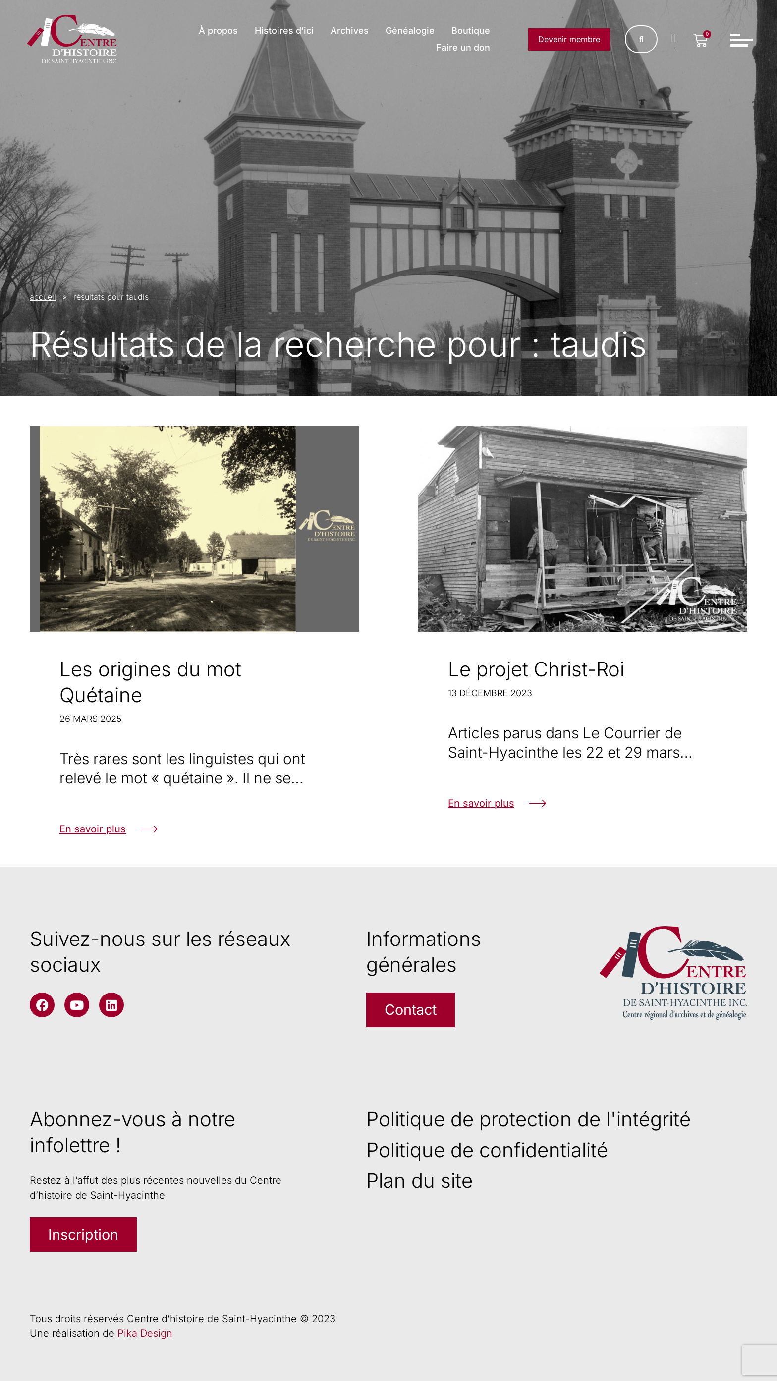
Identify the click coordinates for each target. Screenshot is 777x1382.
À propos (218, 31)
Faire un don (463, 48)
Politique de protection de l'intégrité (528, 1119)
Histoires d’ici (284, 31)
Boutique (470, 31)
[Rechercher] (640, 39)
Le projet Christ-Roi (536, 669)
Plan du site (419, 1181)
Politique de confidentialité (487, 1150)
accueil (43, 297)
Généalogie (410, 31)
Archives (350, 31)
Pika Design (144, 1335)
